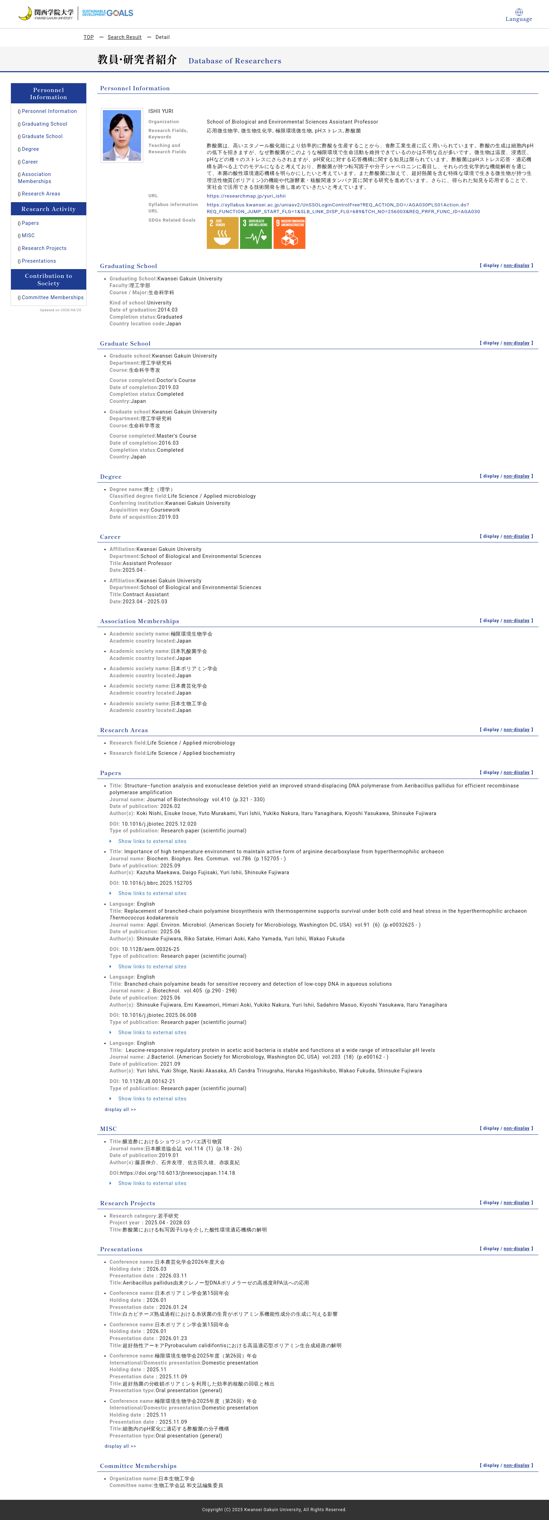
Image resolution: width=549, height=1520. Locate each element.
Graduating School (45, 124)
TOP (89, 37)
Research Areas (41, 194)
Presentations (39, 261)
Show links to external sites (148, 841)
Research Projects (44, 248)
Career (30, 162)
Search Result (125, 37)
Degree (30, 149)
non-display (517, 265)
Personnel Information (49, 111)
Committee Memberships (53, 297)
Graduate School (42, 136)
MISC (28, 235)
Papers (30, 223)
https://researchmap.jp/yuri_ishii (247, 196)
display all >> (121, 1109)
